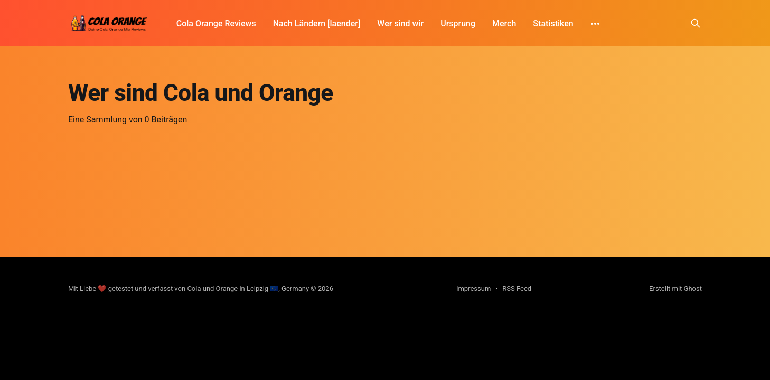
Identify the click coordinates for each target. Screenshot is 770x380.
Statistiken (531, 23)
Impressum (473, 288)
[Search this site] (695, 23)
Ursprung (436, 23)
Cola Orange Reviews (216, 23)
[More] (573, 24)
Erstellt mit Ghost (675, 288)
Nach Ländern (299, 23)
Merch (482, 23)
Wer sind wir (378, 23)
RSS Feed (516, 288)
